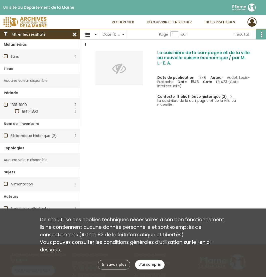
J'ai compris (150, 264)
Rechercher (123, 22)
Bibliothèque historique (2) (34, 135)
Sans (15, 56)
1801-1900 (19, 104)
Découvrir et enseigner (169, 22)
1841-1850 (30, 111)
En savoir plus (113, 264)
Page (163, 34)
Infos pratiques (219, 22)
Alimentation (22, 184)
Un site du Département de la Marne (38, 7)
